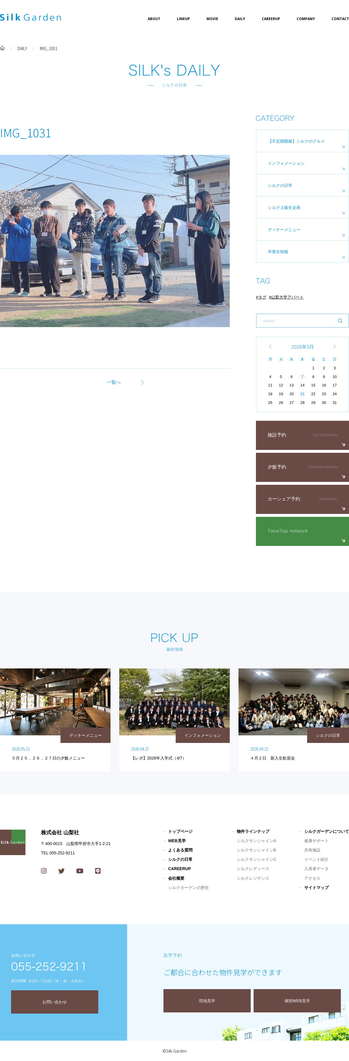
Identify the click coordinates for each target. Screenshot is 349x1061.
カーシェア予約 (284, 498)
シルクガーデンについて (326, 831)
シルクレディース (253, 868)
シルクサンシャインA (256, 840)
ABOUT (154, 18)
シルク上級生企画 (284, 207)
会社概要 (176, 878)
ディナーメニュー (284, 229)
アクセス (312, 878)
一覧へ (114, 382)
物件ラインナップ (253, 831)
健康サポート (316, 840)
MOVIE (212, 18)
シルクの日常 (280, 185)
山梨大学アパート (287, 297)
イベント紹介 (316, 859)
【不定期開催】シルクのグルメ (296, 141)
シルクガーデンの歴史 (188, 887)
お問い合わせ (54, 1002)
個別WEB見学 (297, 1000)
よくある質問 (180, 850)
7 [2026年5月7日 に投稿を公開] (302, 377)
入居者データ (316, 868)
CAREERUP (271, 18)
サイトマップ (316, 887)
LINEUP (183, 18)
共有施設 (312, 850)
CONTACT (340, 18)
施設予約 (277, 434)
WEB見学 (177, 840)
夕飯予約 (277, 466)
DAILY (240, 18)
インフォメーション (286, 163)
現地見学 (207, 1000)
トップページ (180, 831)
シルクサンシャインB (256, 850)
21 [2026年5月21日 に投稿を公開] (302, 394)
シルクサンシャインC (256, 859)
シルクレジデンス (253, 878)
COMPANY (306, 18)
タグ (262, 297)
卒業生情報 (278, 251)
